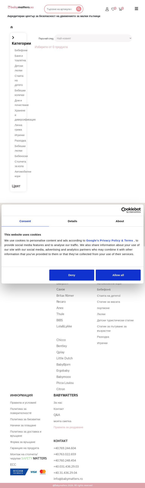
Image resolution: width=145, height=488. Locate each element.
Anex (59, 308)
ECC (13, 464)
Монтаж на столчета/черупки (28, 456)
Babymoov (63, 376)
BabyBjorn (63, 364)
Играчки (20, 135)
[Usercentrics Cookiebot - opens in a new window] (124, 210)
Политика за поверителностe (21, 411)
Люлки (101, 314)
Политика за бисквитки (25, 419)
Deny (71, 275)
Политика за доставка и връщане (25, 433)
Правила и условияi (23, 402)
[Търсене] (59, 9)
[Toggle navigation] (136, 9)
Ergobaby (62, 370)
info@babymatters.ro (68, 478)
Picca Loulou (65, 382)
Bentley (61, 346)
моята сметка (62, 421)
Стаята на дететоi (108, 295)
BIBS (59, 320)
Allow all (118, 275)
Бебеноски (21, 156)
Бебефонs (104, 289)
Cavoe (60, 289)
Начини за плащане (23, 425)
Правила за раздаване (68, 427)
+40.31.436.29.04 (65, 472)
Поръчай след (46, 38)
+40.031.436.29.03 (66, 466)
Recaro (61, 301)
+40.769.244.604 (65, 448)
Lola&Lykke (64, 326)
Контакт (59, 408)
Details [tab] (72, 221)
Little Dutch (64, 358)
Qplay (60, 352)
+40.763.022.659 (65, 454)
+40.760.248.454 (65, 460)
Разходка (20, 140)
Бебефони (21, 50)
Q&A (57, 414)
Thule (60, 314)
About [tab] (120, 221)
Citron (60, 389)
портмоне (103, 308)
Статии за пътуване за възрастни (111, 328)
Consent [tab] (25, 221)
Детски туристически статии (115, 320)
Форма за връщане (22, 442)
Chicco (61, 340)
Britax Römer (65, 295)
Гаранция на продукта (24, 448)
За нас (58, 402)
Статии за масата (108, 301)
